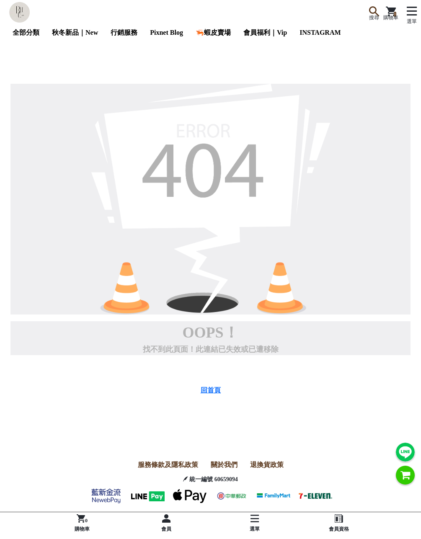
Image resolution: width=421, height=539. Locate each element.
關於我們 (224, 464)
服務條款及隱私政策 (168, 464)
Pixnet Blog (166, 32)
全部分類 (26, 32)
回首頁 (211, 390)
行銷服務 (124, 32)
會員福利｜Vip (265, 32)
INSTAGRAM (320, 32)
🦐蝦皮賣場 (213, 32)
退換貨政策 (267, 464)
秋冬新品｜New (75, 32)
